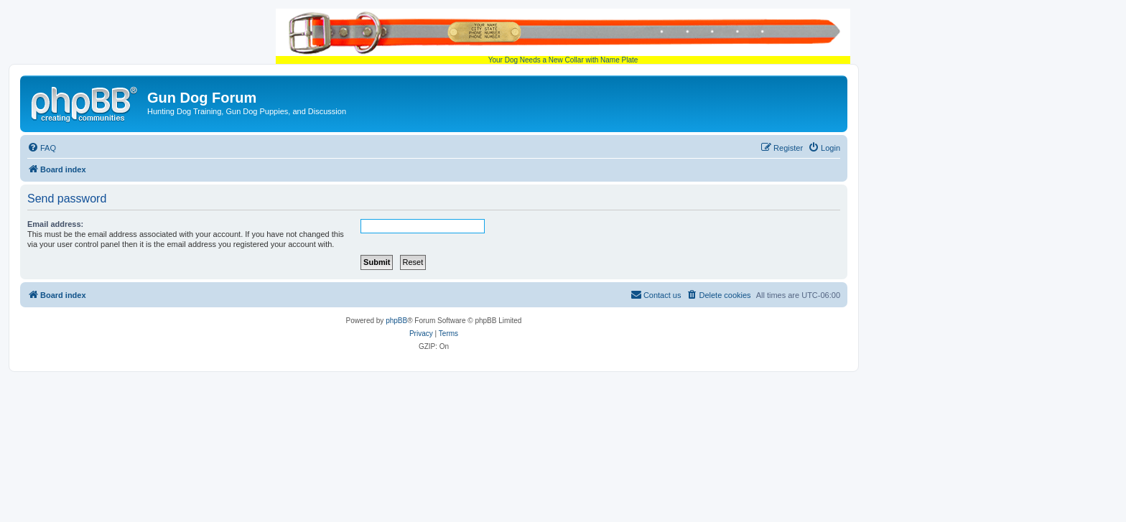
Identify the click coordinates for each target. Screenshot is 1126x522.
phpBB (396, 321)
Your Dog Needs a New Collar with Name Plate (563, 36)
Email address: (55, 224)
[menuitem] (41, 148)
